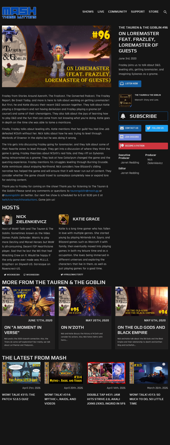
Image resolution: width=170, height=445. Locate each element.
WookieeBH (13, 274)
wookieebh (32, 274)
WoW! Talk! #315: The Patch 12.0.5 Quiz (18, 397)
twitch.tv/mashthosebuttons (19, 200)
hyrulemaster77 (73, 274)
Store (154, 11)
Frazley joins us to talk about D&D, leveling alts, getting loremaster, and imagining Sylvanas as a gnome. (141, 69)
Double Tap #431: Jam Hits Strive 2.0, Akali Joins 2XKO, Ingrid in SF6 (106, 399)
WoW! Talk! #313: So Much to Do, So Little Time (147, 399)
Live (101, 11)
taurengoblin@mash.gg (84, 191)
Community (117, 11)
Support (138, 11)
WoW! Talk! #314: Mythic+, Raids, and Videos (60, 399)
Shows (88, 11)
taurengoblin (12, 195)
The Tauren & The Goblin (148, 95)
